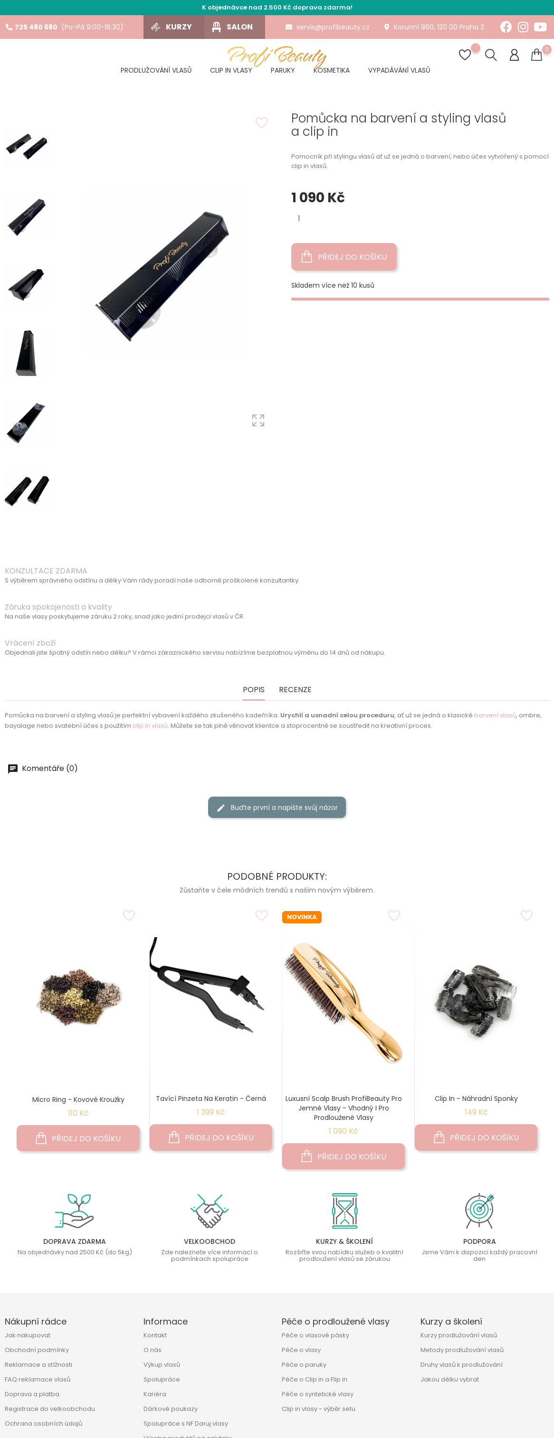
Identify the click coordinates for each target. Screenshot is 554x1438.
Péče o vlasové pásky (315, 1335)
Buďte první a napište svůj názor (277, 808)
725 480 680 (31, 27)
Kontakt (155, 1335)
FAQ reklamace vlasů (37, 1379)
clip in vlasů (150, 725)
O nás (152, 1349)
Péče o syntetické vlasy (317, 1394)
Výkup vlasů (161, 1364)
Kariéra (154, 1394)
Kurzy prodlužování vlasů (458, 1335)
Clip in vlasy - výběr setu (318, 1408)
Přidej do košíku (344, 256)
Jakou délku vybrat (449, 1379)
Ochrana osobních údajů (43, 1423)
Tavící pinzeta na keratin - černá (211, 1098)
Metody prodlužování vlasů (462, 1349)
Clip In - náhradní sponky (476, 1098)
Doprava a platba (32, 1394)
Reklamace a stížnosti (38, 1364)
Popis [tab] (254, 690)
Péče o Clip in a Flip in (314, 1379)
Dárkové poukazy (170, 1408)
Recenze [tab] (295, 690)
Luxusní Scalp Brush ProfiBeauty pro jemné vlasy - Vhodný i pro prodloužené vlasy (344, 1108)
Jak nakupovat (27, 1335)
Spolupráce (161, 1379)
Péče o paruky (304, 1364)
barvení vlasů (495, 715)
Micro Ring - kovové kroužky (78, 1099)
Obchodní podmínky (37, 1349)
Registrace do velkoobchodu (50, 1408)
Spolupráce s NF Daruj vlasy (185, 1423)
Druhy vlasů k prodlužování (461, 1364)
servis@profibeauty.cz (328, 27)
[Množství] (299, 218)
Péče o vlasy (301, 1349)
